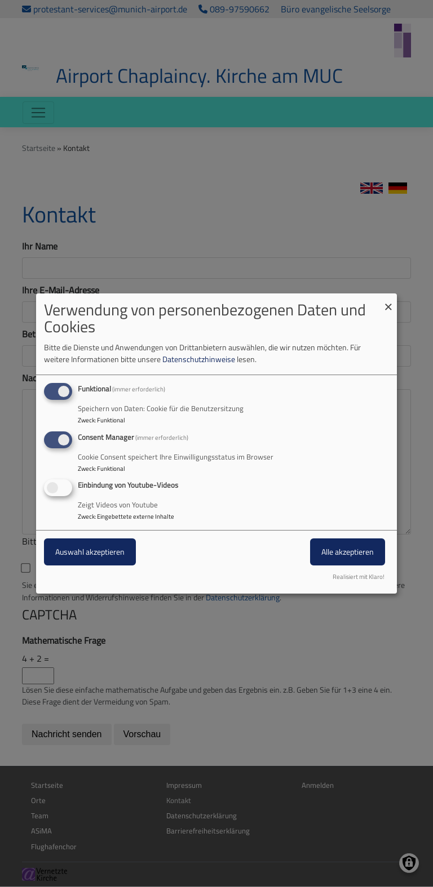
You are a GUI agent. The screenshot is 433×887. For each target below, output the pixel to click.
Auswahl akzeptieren (90, 552)
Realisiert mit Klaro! (359, 576)
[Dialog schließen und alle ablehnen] (388, 300)
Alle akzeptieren (347, 552)
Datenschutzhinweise (198, 359)
